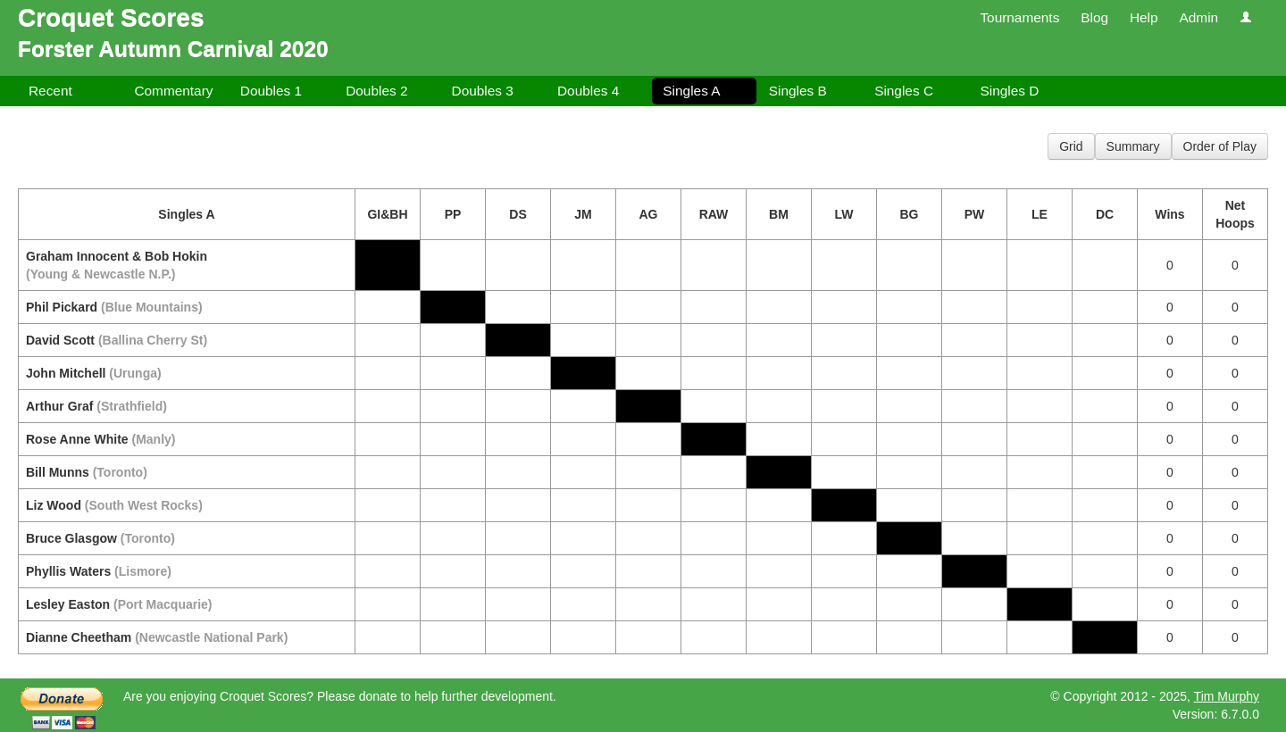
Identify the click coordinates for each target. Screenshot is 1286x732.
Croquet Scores (111, 17)
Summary (1133, 146)
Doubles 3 (483, 90)
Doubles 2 (376, 90)
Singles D (1010, 90)
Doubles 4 (588, 90)
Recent (50, 90)
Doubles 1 (271, 90)
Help (1144, 17)
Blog (1094, 17)
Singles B (798, 90)
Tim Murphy (1226, 696)
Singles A (691, 90)
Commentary (173, 90)
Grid (1070, 146)
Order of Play (1220, 146)
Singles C (903, 90)
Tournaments (1019, 17)
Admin (1198, 17)
